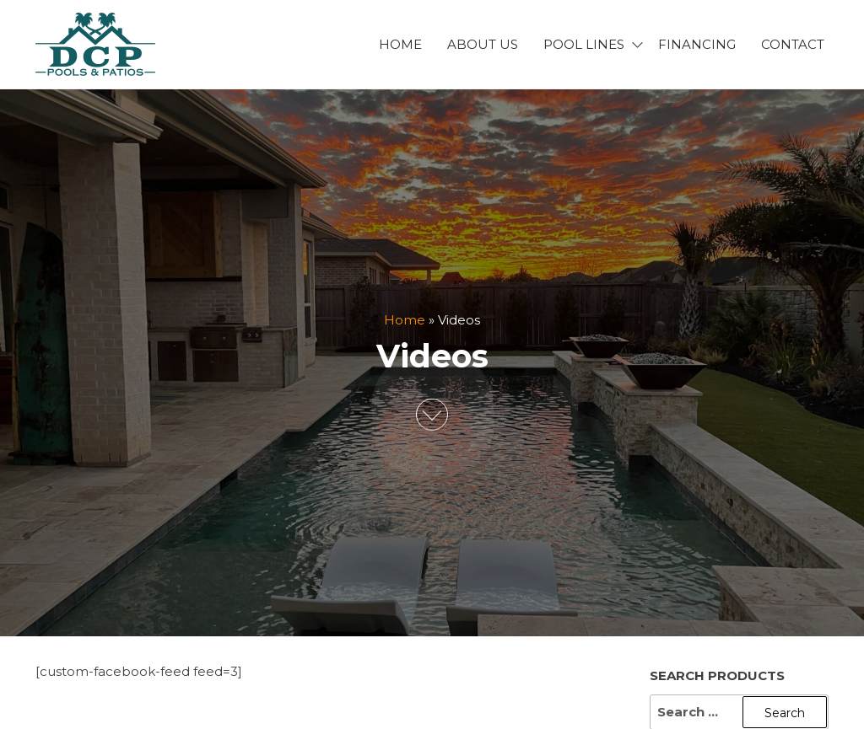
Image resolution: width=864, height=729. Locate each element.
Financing (697, 44)
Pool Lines (583, 44)
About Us (482, 44)
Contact (792, 44)
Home (400, 44)
